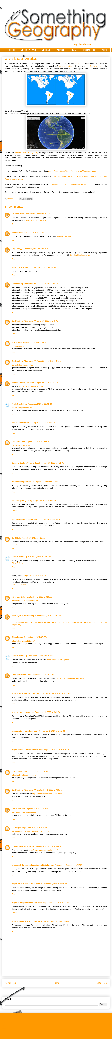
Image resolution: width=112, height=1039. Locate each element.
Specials (46, 50)
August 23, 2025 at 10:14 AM (49, 361)
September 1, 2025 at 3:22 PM (58, 693)
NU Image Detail (19, 597)
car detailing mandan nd (22, 408)
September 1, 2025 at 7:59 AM (36, 637)
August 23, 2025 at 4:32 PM (52, 463)
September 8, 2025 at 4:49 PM (54, 884)
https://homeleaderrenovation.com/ (27, 750)
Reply (14, 224)
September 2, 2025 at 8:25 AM (35, 827)
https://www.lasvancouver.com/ (25, 812)
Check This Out (28, 50)
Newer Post (10, 983)
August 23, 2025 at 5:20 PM (46, 482)
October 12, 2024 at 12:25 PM (35, 249)
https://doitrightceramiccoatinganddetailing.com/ (32, 831)
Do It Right (16, 538)
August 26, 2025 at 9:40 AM (35, 575)
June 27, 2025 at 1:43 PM (47, 321)
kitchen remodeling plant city (31, 386)
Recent (11, 50)
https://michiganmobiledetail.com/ (71, 678)
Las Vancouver (18, 441)
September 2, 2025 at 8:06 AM (38, 809)
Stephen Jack (18, 214)
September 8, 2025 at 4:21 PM (69, 865)
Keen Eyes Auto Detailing (23, 616)
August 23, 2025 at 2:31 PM (44, 423)
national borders (65, 66)
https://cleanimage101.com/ (23, 641)
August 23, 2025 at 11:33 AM (47, 382)
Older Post (102, 983)
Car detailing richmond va (22, 365)
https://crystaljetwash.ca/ (23, 712)
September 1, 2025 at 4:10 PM (57, 750)
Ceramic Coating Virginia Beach (26, 463)
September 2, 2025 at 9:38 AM (48, 846)
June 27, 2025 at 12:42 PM (48, 284)
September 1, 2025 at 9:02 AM (45, 675)
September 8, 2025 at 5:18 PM (56, 903)
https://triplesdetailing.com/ (58, 660)
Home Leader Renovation (23, 382)
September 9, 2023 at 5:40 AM (37, 214)
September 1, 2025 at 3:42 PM (48, 712)
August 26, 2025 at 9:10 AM (33, 538)
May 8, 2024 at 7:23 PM (34, 232)
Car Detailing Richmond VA (24, 284)
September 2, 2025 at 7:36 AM (35, 771)
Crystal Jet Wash (19, 585)
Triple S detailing (19, 404)
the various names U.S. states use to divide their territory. (72, 171)
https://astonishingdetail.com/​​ (24, 775)
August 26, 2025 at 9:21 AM (39, 557)
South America (96, 66)
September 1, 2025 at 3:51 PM (52, 731)
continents (79, 63)
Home (57, 983)
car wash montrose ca (22, 423)
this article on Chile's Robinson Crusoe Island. (70, 184)
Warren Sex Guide (20, 267)
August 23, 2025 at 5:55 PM (44, 500)
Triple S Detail (17, 563)
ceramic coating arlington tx (24, 519)
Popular (60, 50)
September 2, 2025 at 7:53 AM (49, 790)
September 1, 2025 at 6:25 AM (39, 597)
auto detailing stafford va (23, 482)
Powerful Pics (88, 50)
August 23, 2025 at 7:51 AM (34, 342)
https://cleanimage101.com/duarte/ (27, 921)
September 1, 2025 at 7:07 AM (48, 616)
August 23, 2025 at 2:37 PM (37, 441)
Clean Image (17, 637)
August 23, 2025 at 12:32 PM (40, 404)
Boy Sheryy (17, 249)
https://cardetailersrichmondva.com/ (28, 693)
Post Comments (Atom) (62, 992)
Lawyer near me (64, 236)
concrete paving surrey (22, 500)
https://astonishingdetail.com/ (25, 731)
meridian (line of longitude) (26, 152)
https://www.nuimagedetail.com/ (25, 601)
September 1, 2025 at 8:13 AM (40, 656)
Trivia (73, 50)
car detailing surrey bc (21, 445)
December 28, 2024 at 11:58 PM (42, 267)
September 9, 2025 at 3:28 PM (56, 921)
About (104, 50)
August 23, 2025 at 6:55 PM (49, 519)
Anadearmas (17, 232)
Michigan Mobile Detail (22, 675)
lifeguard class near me (36, 220)
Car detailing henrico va (80, 255)
